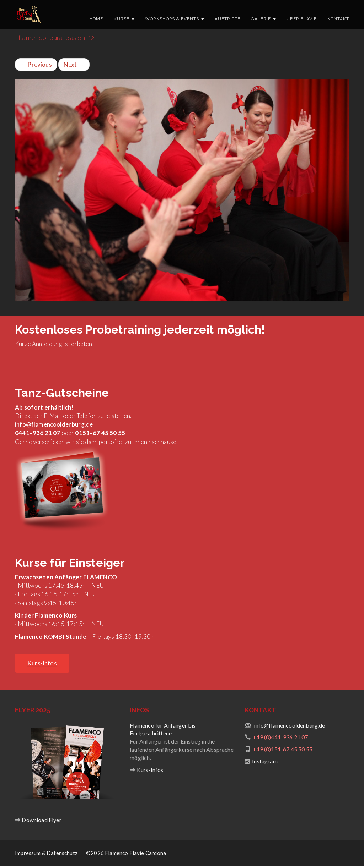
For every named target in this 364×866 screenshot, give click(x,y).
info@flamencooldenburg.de (54, 424)
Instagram (265, 761)
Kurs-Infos (150, 769)
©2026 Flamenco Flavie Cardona (126, 853)
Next (74, 64)
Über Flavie (302, 18)
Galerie (263, 18)
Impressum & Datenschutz (46, 853)
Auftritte (227, 18)
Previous (36, 64)
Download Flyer (41, 819)
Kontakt (338, 18)
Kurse (124, 18)
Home (96, 18)
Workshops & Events (174, 18)
